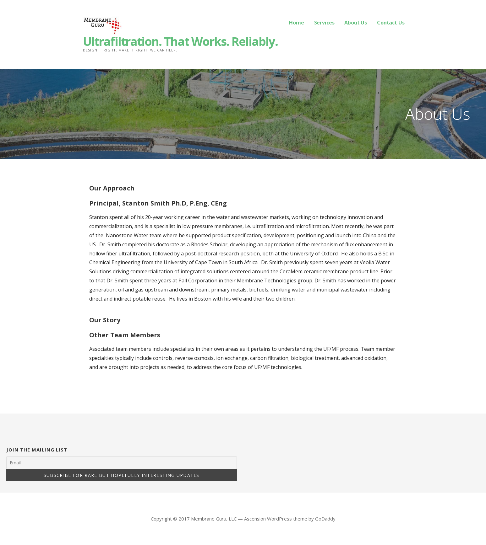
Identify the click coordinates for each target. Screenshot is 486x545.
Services (324, 22)
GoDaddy (325, 519)
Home (296, 22)
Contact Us (390, 22)
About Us (355, 22)
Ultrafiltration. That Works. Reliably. (180, 41)
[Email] (121, 462)
